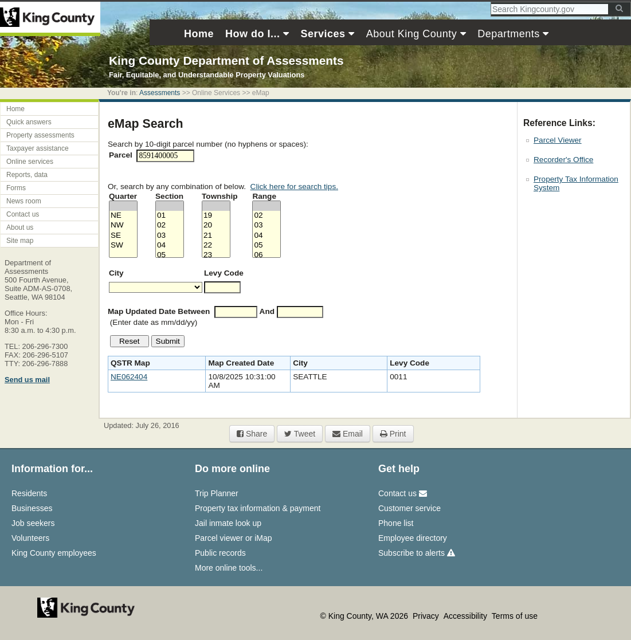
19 (216, 216)
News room (23, 201)
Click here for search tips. (294, 186)
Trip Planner (216, 493)
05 (169, 255)
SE (123, 236)
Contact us (22, 214)
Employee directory (412, 538)
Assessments (159, 93)
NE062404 (129, 376)
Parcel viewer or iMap (233, 538)
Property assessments (40, 135)
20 (216, 225)
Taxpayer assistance (37, 148)
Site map (19, 241)
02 (169, 225)
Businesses (32, 508)
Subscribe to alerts (416, 552)
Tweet (299, 433)
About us (19, 227)
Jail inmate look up (228, 523)
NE (123, 216)
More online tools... (228, 567)
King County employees (53, 552)
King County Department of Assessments (226, 60)
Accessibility (466, 616)
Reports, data (27, 175)
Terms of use (515, 616)
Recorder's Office (563, 159)
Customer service (409, 508)
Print (393, 433)
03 (169, 236)
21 (216, 236)
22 (216, 245)
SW (123, 245)
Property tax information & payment (257, 508)
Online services (29, 162)
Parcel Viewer (558, 140)
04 (169, 245)
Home (15, 109)
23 (216, 255)
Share (252, 433)
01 (169, 216)
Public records (220, 552)
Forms (16, 188)
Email (347, 433)
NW (123, 225)
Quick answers (29, 122)
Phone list (395, 523)
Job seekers (32, 523)
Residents (29, 493)
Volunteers (30, 538)
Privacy (427, 616)
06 (266, 255)
